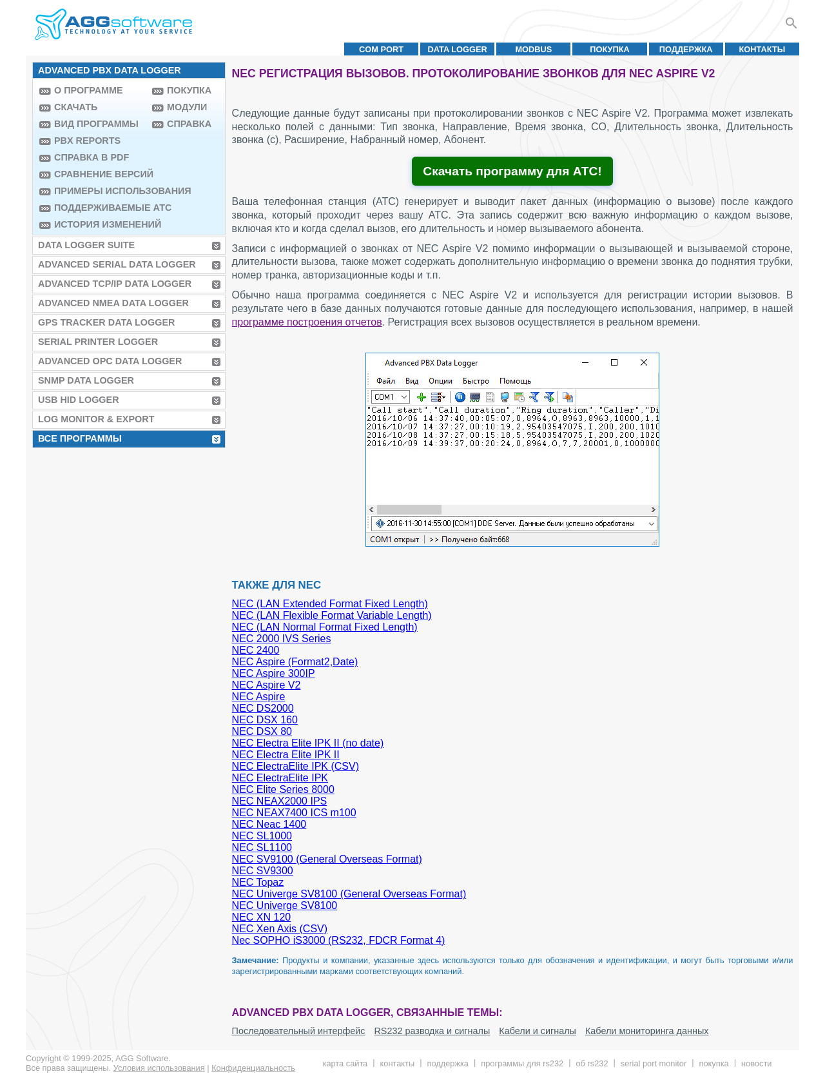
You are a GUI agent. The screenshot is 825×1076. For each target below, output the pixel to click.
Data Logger (457, 49)
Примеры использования (100, 191)
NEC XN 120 (261, 917)
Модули (187, 107)
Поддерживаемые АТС (100, 207)
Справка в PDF (91, 157)
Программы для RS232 (522, 1063)
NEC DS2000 (263, 708)
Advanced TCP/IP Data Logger (114, 284)
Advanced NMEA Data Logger (113, 303)
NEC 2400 (256, 650)
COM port (381, 49)
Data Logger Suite (86, 245)
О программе (88, 90)
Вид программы (96, 124)
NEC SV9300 (262, 870)
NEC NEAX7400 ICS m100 (294, 812)
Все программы (80, 438)
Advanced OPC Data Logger (110, 361)
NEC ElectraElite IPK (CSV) (295, 766)
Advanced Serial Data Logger (117, 264)
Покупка (610, 49)
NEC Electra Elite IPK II (286, 754)
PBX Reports (87, 140)
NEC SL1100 (262, 847)
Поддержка (686, 49)
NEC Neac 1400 (269, 824)
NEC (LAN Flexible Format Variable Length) (332, 615)
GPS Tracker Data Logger (106, 322)
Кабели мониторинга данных (647, 1031)
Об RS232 (592, 1063)
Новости (756, 1063)
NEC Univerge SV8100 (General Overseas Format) (349, 893)
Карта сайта (345, 1063)
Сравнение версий (100, 174)
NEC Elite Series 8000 (283, 789)
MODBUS (533, 49)
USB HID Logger (78, 400)
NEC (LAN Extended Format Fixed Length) (330, 603)
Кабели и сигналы (537, 1031)
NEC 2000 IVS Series (281, 638)
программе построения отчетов (307, 322)
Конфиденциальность (253, 1068)
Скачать (75, 107)
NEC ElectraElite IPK (280, 777)
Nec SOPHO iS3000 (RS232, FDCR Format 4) (338, 940)
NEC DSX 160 (265, 719)
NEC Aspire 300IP (273, 673)
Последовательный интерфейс (298, 1031)
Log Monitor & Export (96, 419)
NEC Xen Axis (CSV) (279, 928)
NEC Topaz (258, 882)
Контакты (762, 49)
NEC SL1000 (262, 835)
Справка (189, 124)
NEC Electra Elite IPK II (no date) (308, 743)
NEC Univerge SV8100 (285, 905)
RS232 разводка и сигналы (432, 1031)
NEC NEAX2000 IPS (279, 801)
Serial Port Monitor (653, 1063)
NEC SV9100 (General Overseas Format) (327, 859)
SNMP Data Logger (86, 380)
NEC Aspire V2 (266, 685)
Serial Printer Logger (98, 342)
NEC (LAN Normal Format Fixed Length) (325, 626)
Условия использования (159, 1068)
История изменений (100, 224)
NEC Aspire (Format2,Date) (295, 661)
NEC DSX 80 (262, 731)
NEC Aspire (259, 696)
